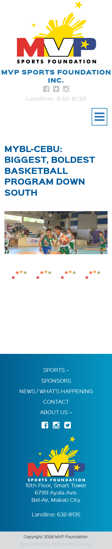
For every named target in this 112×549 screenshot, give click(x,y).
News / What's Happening (56, 391)
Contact (56, 401)
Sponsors (56, 380)
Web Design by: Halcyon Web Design (56, 543)
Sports (54, 370)
